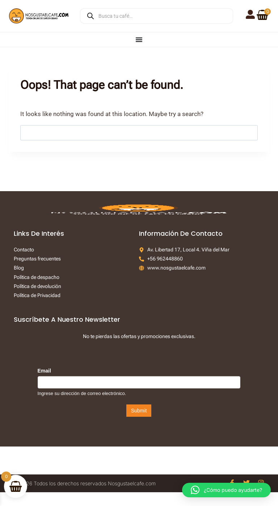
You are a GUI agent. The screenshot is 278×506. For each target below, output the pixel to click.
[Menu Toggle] (139, 39)
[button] (226, 490)
